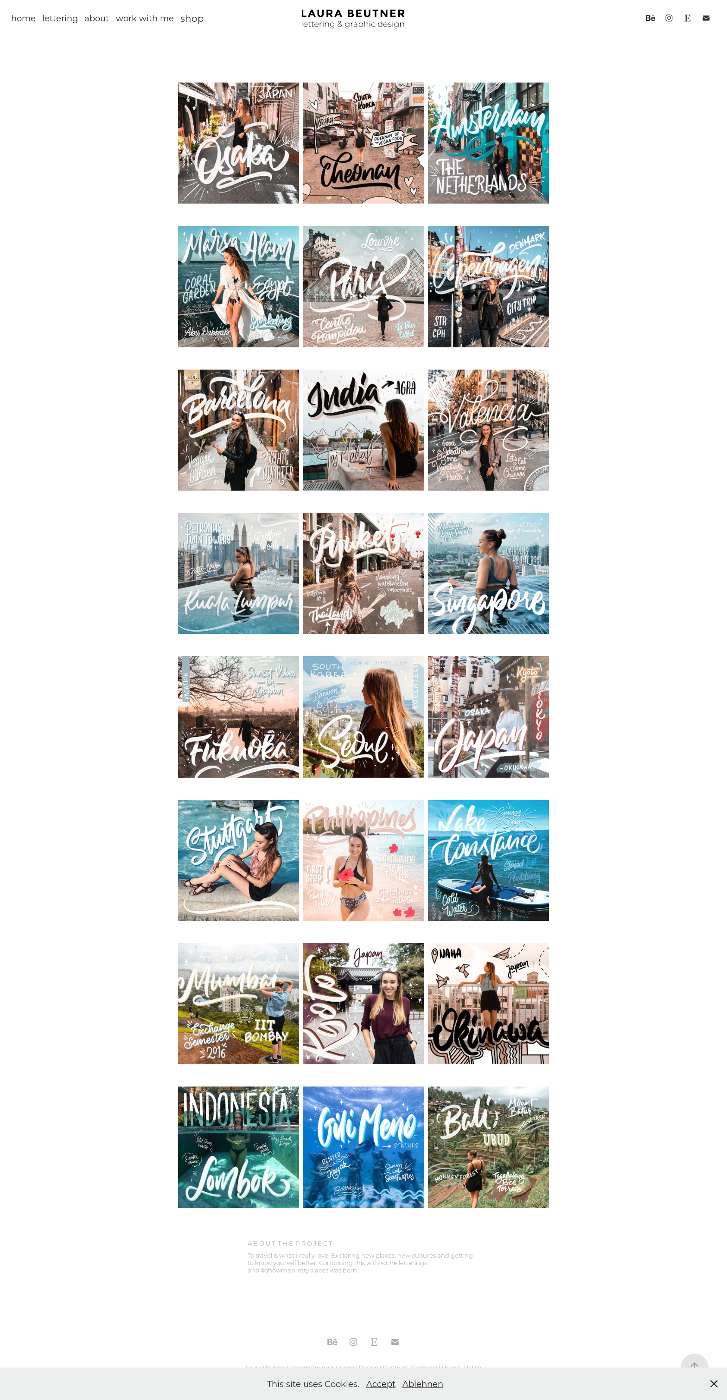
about (96, 18)
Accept (380, 1383)
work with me (145, 18)
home (23, 18)
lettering (60, 18)
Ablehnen (422, 1383)
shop (192, 18)
